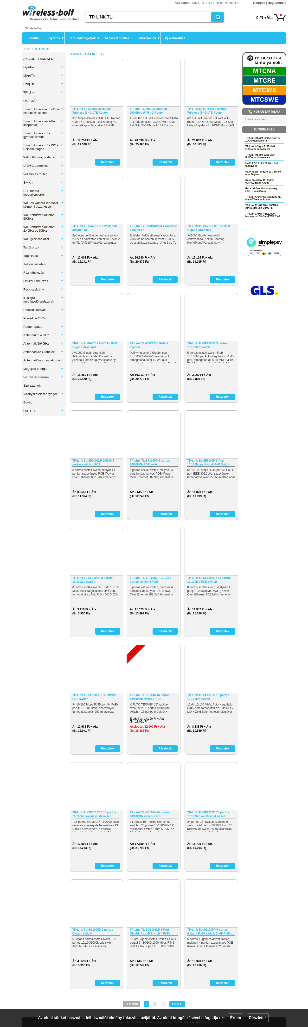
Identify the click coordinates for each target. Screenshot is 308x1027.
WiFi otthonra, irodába (43, 157)
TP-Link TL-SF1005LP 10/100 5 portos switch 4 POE (93, 462)
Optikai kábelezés (43, 281)
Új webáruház (175, 38)
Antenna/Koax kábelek (43, 352)
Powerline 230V (34, 318)
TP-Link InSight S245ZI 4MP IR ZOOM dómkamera (262, 139)
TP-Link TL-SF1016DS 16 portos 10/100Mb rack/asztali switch (94, 814)
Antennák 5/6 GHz (43, 343)
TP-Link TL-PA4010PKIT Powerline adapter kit (153, 228)
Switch (43, 182)
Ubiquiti (43, 84)
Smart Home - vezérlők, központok (43, 123)
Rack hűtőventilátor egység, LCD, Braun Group (261, 189)
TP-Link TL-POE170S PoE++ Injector (149, 345)
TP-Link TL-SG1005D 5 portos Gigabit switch (92, 931)
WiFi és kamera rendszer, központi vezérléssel (43, 204)
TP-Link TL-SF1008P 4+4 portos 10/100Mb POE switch (209, 579)
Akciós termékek (117, 38)
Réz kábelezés (43, 272)
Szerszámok (32, 385)
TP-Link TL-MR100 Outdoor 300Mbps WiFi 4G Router (148, 110)
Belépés (259, 3)
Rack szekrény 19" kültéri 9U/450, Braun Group (260, 181)
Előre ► (177, 1004)
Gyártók (56, 38)
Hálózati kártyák (43, 310)
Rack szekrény (43, 289)
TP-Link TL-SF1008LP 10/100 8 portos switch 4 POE (150, 579)
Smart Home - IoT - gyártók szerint (43, 135)
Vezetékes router (43, 174)
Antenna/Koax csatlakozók (43, 360)
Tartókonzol (43, 247)
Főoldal (33, 38)
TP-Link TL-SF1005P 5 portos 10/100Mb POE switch (150, 462)
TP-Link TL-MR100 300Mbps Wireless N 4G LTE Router (91, 110)
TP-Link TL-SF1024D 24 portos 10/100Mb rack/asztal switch (208, 814)
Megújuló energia (43, 369)
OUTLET (43, 411)
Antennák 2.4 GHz (43, 335)
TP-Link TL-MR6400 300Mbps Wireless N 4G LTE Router (207, 110)
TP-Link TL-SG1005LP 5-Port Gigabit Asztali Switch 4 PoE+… (151, 931)
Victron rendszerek (43, 377)
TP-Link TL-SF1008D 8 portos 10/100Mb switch (92, 579)
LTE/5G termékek (43, 165)
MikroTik (43, 75)
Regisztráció (277, 3)
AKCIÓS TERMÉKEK (38, 59)
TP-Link (43, 92)
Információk (149, 38)
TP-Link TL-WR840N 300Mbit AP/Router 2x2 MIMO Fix (261, 206)
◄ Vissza (131, 1004)
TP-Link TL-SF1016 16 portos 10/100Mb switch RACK (149, 697)
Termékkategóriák (84, 38)
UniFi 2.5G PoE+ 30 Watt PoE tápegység (262, 164)
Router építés (43, 326)
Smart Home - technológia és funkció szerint (43, 111)
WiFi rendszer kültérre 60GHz (43, 216)
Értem (235, 1018)
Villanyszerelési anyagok (43, 394)
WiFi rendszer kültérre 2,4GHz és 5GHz (43, 228)
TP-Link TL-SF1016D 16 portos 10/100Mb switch (208, 697)
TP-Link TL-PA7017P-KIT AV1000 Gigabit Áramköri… (94, 345)
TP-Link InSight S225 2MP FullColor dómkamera (260, 156)
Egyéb (27, 402)
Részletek (258, 1018)
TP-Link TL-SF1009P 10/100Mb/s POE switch (94, 697)
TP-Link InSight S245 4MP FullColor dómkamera (260, 147)
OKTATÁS (30, 101)
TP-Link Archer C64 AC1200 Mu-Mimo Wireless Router (263, 198)
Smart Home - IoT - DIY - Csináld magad (43, 147)
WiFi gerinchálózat (43, 239)
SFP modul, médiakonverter (43, 192)
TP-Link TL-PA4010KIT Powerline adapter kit (95, 228)
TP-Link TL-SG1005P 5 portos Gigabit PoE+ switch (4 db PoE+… (210, 931)
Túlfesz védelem (34, 264)
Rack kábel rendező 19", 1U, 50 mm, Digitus (263, 173)
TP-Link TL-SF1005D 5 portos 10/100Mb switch (207, 345)
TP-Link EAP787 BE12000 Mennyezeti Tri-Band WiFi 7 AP (263, 215)
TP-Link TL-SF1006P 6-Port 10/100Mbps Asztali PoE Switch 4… (208, 462)
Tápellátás (43, 256)
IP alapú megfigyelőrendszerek (43, 299)
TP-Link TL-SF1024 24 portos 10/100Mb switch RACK (149, 814)
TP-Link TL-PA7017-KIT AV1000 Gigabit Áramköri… (208, 228)
